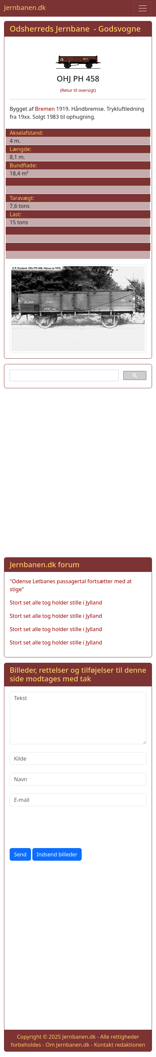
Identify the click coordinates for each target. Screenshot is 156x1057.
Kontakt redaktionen (119, 1044)
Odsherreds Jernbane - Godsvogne (75, 28)
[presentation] (60, 827)
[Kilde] (78, 758)
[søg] (63, 376)
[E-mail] (78, 799)
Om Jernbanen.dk (68, 1044)
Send (20, 854)
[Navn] (78, 779)
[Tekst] (78, 718)
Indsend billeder (57, 854)
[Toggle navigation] (142, 8)
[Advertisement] (78, 471)
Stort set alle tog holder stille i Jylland (56, 602)
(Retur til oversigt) (78, 90)
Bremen (45, 108)
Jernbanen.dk (25, 7)
